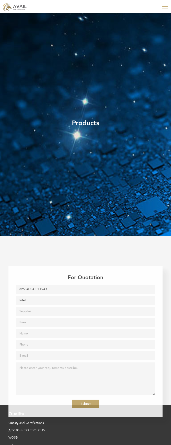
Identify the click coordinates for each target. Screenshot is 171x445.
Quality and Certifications (26, 423)
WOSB (13, 437)
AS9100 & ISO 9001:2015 (26, 430)
